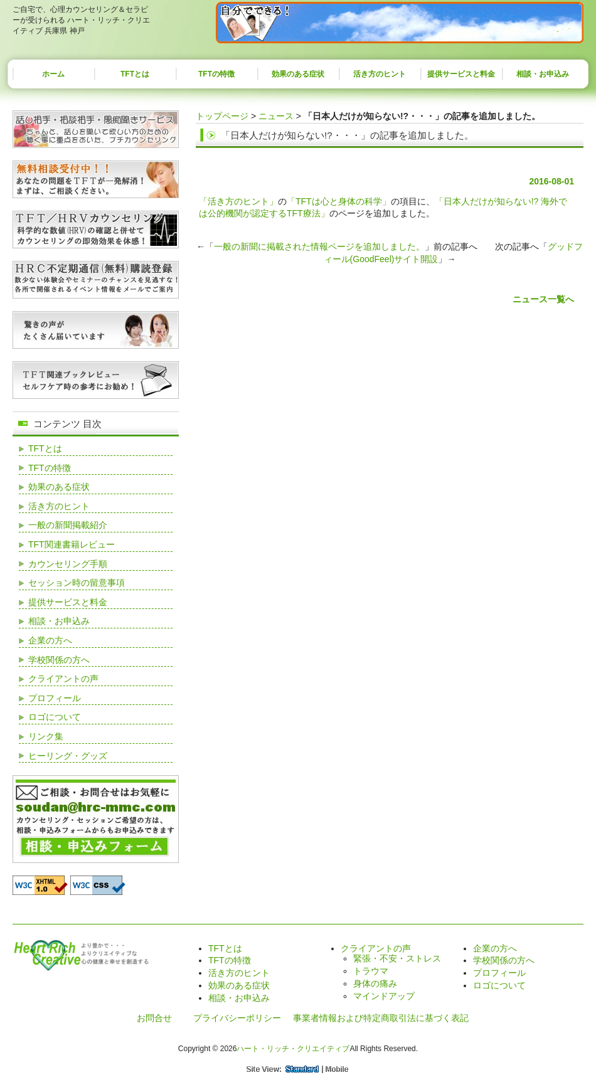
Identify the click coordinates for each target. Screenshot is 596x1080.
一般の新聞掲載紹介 (67, 525)
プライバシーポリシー (237, 1018)
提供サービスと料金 (461, 74)
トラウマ (370, 971)
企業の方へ (50, 640)
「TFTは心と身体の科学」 (339, 201)
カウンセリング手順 (67, 564)
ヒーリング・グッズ (67, 756)
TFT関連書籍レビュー (71, 544)
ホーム (53, 74)
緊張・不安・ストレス (397, 958)
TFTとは (134, 74)
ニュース (276, 116)
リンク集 (45, 736)
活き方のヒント (379, 74)
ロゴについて (54, 717)
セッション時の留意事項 (76, 583)
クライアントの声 (63, 679)
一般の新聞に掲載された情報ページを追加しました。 (319, 246)
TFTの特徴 (216, 74)
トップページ (222, 116)
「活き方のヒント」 (238, 201)
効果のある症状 (298, 74)
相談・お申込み (542, 74)
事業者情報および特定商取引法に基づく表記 (381, 1018)
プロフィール (54, 698)
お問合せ (154, 1018)
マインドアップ (384, 996)
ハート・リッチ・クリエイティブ (293, 1048)
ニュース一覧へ (543, 299)
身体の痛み (375, 983)
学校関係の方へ (59, 660)
